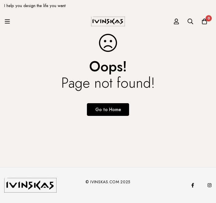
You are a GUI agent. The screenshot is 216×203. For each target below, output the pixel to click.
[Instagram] (209, 185)
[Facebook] (192, 185)
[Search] (190, 21)
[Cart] (204, 21)
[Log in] (176, 21)
